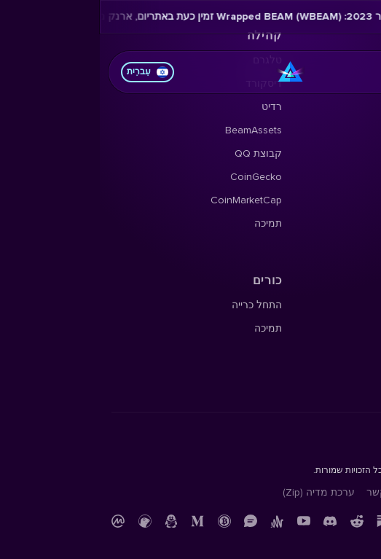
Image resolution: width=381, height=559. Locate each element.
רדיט (172, 107)
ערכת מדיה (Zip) (219, 492)
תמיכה (168, 223)
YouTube (349, 200)
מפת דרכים (345, 130)
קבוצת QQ (158, 153)
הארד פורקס (341, 153)
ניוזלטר (353, 177)
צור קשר (286, 492)
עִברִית (47, 72)
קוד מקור (348, 351)
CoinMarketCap (146, 200)
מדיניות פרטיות (337, 492)
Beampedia (343, 247)
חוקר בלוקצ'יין (338, 328)
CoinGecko (156, 177)
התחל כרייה (157, 305)
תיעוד (357, 305)
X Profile (350, 107)
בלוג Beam (345, 223)
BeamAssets (153, 130)
